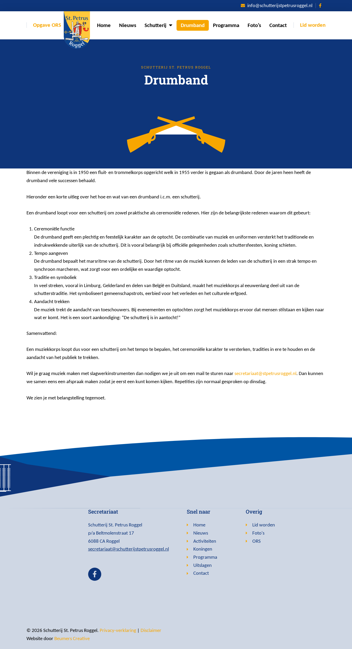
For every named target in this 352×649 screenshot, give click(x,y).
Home (104, 25)
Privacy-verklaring (118, 630)
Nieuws (127, 25)
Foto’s (254, 25)
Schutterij (158, 25)
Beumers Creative (72, 638)
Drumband (193, 25)
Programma (226, 25)
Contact (278, 25)
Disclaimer (151, 630)
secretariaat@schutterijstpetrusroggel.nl (128, 549)
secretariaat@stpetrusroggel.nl (265, 373)
